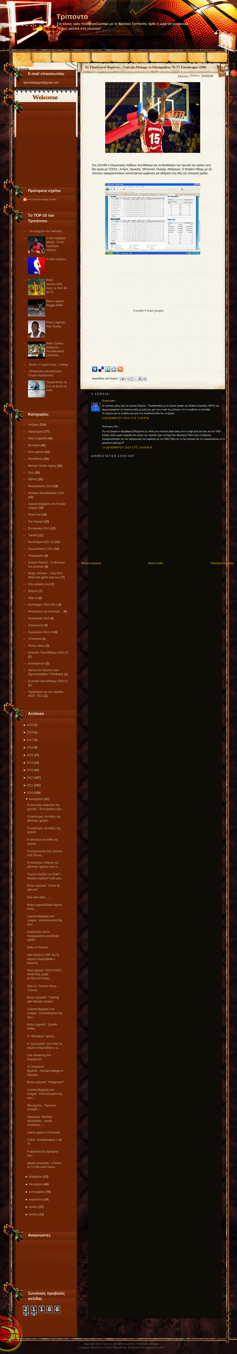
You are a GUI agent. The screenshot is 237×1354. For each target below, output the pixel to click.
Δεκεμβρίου (36, 799)
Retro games (36, 452)
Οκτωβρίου (36, 1184)
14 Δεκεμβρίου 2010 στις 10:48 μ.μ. (127, 447)
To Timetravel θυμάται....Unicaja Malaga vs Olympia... (45, 1071)
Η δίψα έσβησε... (56, 259)
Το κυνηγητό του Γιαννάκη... (46, 231)
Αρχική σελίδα (155, 563)
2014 (30, 762)
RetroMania (35, 459)
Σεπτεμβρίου (37, 1192)
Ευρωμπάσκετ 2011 (41, 548)
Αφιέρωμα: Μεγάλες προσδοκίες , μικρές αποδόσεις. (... (39, 1121)
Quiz (31, 472)
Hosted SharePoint (115, 1347)
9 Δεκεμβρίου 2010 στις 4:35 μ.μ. (126, 418)
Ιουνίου (33, 1214)
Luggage (84, 1347)
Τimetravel (35, 638)
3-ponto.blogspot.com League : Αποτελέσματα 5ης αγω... (44, 920)
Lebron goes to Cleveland (43, 1132)
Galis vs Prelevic (37, 947)
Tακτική (33, 535)
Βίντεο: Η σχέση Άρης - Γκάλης (48, 364)
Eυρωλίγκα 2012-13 (41, 632)
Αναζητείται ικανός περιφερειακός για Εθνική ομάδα (43, 936)
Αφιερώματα (36, 431)
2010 (30, 793)
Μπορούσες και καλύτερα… (46, 611)
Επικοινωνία (36, 625)
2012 (30, 777)
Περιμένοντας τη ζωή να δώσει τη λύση (56, 386)
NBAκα (33, 479)
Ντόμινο (33, 591)
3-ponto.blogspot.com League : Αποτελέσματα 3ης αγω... (44, 1094)
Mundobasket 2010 (40, 486)
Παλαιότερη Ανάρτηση (221, 563)
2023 (30, 725)
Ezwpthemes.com (153, 1347)
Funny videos (37, 645)
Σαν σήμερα (36, 521)
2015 (30, 755)
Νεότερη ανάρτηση (91, 563)
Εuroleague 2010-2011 (43, 604)
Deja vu (33, 598)
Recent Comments (32, 199)
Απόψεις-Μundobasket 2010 (46, 493)
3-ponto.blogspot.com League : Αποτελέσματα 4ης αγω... (44, 1013)
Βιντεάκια (34, 445)
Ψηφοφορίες (36, 555)
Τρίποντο (72, 16)
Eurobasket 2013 (39, 618)
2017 (30, 740)
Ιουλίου (33, 1206)
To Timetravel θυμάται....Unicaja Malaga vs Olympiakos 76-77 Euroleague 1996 (145, 67)
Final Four (35, 514)
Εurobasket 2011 (39, 528)
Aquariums (96, 1347)
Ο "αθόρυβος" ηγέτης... (41, 1036)
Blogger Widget (49, 199)
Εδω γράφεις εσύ (39, 584)
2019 (30, 732)
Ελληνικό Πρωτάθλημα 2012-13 (48, 652)
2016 (30, 747)
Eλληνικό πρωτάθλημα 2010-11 (48, 681)
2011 (30, 785)
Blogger (155, 1343)
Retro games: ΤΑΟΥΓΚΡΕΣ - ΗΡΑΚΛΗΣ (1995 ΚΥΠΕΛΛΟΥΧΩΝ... (45, 974)
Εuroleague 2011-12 (41, 542)
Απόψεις (34, 424)
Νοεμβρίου (35, 1176)
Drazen (106, 401)
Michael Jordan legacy (42, 465)
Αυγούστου (36, 1199)
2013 (30, 770)
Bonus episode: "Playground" (45, 1082)
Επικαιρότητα (37, 663)
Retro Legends (37, 438)
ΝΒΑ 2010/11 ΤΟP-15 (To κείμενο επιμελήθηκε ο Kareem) (43, 959)
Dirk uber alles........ (39, 897)
